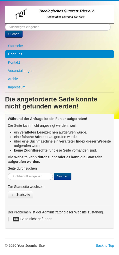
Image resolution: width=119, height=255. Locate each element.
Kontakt (14, 62)
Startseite (15, 46)
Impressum (16, 87)
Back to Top (105, 245)
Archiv (13, 79)
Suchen (13, 34)
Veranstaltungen (20, 71)
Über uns (15, 54)
